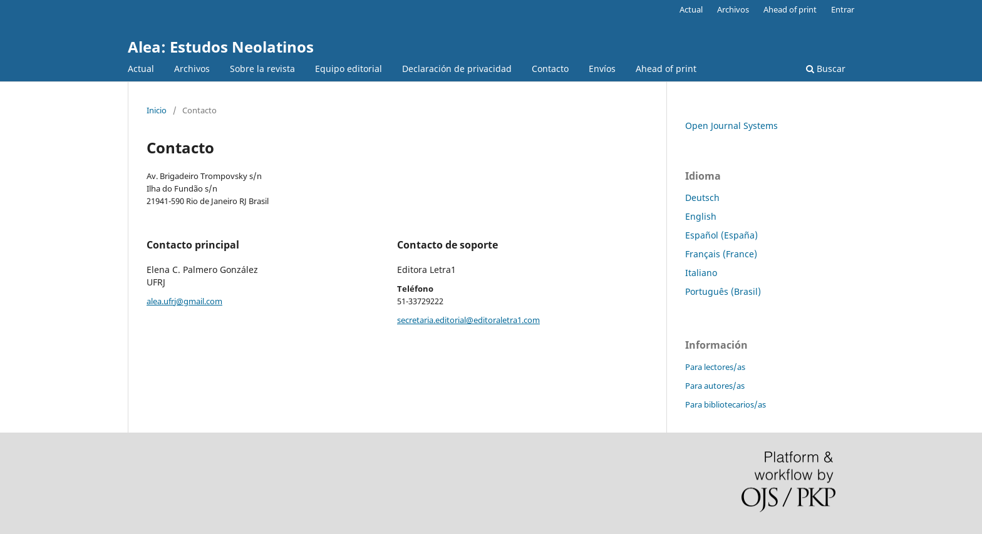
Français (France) (721, 254)
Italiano (701, 273)
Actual (141, 68)
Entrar (842, 9)
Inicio (157, 110)
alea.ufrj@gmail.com (184, 301)
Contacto (550, 68)
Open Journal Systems (731, 125)
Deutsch (702, 197)
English (700, 216)
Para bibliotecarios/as (725, 404)
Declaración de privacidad (457, 68)
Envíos (602, 68)
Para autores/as (715, 385)
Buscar (825, 68)
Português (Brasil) (723, 291)
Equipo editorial (348, 68)
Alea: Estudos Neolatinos (221, 46)
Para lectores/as (715, 366)
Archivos (192, 68)
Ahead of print (666, 68)
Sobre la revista (262, 68)
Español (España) (721, 235)
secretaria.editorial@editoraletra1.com (468, 320)
